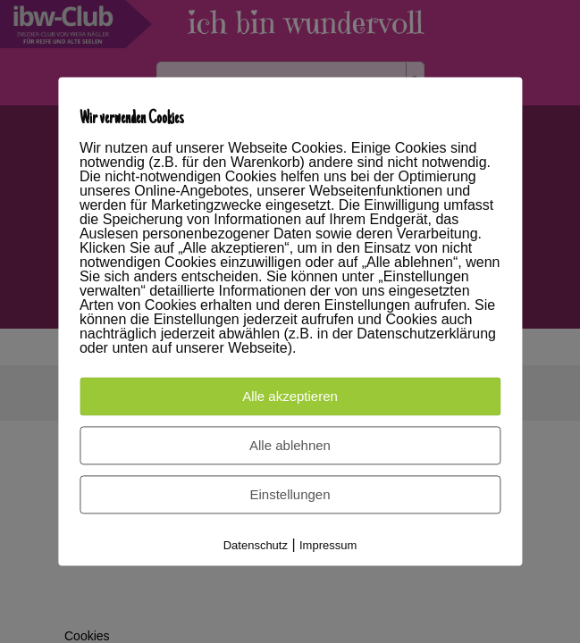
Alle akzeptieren (290, 397)
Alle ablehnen (290, 446)
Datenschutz (255, 546)
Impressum (328, 546)
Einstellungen (289, 495)
